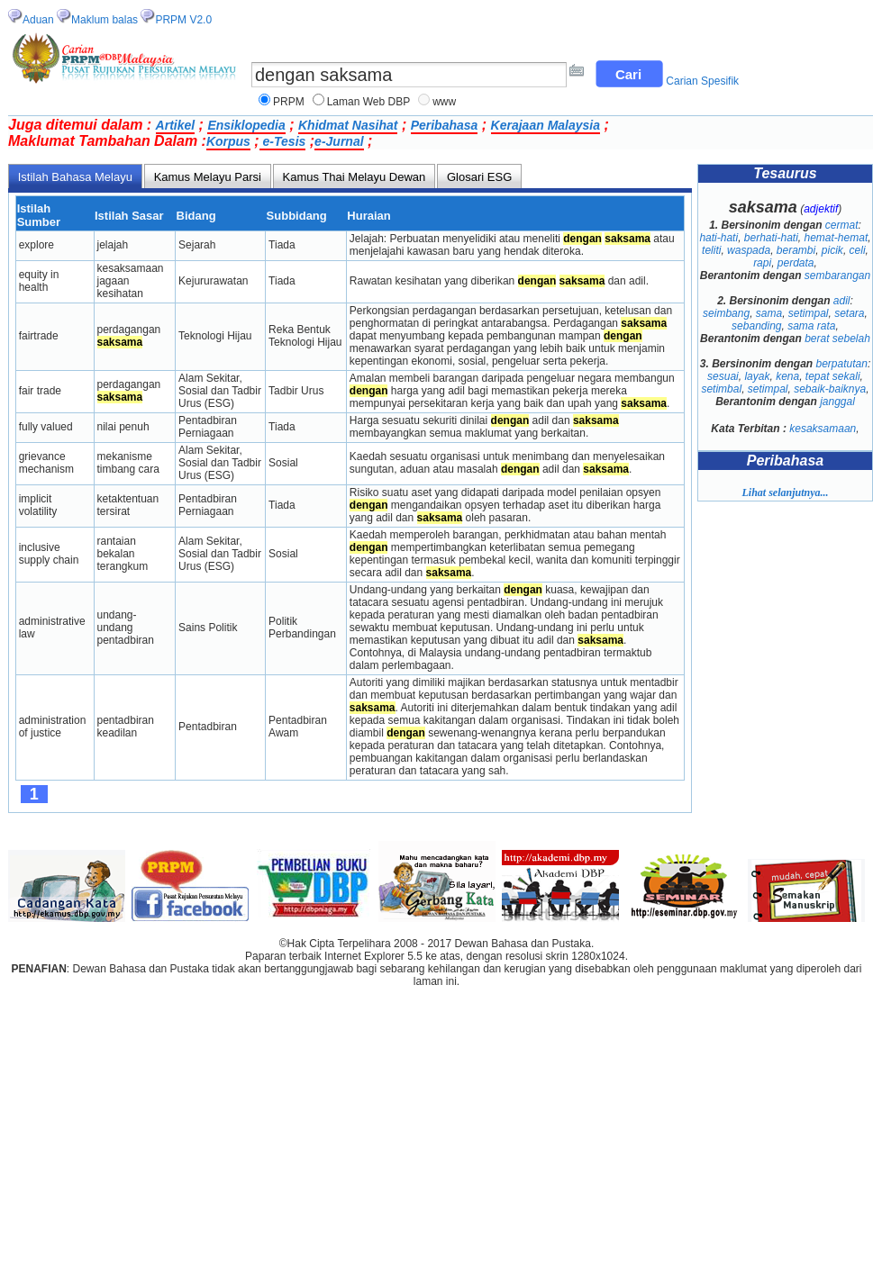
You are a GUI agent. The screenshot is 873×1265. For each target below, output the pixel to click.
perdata (796, 263)
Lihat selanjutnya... (784, 492)
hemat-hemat (836, 237)
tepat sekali (832, 376)
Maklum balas (104, 20)
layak (756, 376)
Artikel (176, 125)
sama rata (811, 326)
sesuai (723, 376)
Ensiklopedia (246, 125)
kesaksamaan (822, 428)
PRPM (289, 101)
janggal (837, 401)
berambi (796, 250)
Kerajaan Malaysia (545, 125)
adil (841, 300)
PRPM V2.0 (183, 20)
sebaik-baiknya (830, 389)
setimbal (721, 389)
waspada (748, 250)
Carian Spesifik (702, 81)
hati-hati (718, 237)
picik (832, 250)
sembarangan (837, 275)
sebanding (756, 326)
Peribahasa (444, 125)
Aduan (38, 20)
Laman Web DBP (369, 101)
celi (858, 250)
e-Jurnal (338, 141)
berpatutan (841, 363)
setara (849, 313)
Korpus (228, 141)
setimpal (808, 313)
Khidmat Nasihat (347, 125)
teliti (711, 250)
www (444, 101)
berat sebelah (837, 338)
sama (769, 313)
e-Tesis (282, 141)
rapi (762, 263)
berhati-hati (771, 237)
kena (787, 376)
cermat (842, 225)
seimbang (726, 313)
